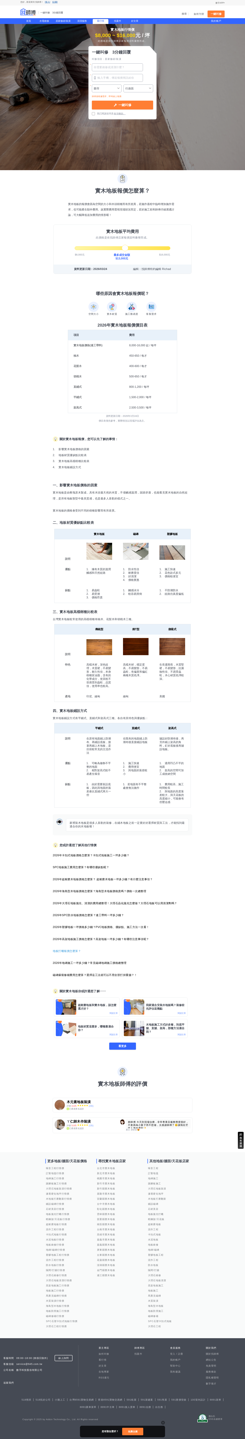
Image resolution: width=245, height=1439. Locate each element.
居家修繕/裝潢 (63, 21)
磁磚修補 (153, 1316)
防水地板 (153, 1265)
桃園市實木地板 (106, 1178)
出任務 (159, 1407)
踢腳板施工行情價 (56, 1183)
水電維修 (44, 21)
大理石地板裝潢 (157, 1188)
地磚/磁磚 (153, 1249)
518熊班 (26, 1399)
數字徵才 (211, 1383)
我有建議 (175, 1371)
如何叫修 (104, 1353)
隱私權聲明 (212, 1377)
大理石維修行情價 (56, 1275)
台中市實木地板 (106, 1204)
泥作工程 (153, 1229)
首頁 (28, 21)
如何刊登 (199, 14)
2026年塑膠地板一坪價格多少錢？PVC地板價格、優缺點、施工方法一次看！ (101, 927)
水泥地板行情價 (55, 1239)
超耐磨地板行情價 (56, 1224)
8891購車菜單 (88, 1407)
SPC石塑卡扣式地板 (160, 1321)
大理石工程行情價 (56, 1326)
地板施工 (153, 1290)
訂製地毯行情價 (55, 1173)
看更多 (122, 1046)
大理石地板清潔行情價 (59, 1280)
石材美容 (153, 1209)
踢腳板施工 (154, 1183)
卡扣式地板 (154, 1234)
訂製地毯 (153, 1173)
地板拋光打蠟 (156, 1214)
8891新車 (215, 1399)
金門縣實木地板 (106, 1270)
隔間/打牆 (153, 1270)
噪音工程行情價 (55, 1168)
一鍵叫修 (216, 13)
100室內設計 (198, 1399)
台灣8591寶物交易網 (81, 1399)
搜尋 (184, 13)
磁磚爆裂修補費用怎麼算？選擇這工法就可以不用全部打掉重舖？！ (95, 975)
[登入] (47, 2)
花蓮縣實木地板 (106, 1260)
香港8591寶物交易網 (110, 1399)
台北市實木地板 (106, 1168)
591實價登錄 (178, 1399)
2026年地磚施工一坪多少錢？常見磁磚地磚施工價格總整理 (90, 962)
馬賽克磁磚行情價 (56, 1295)
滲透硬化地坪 (156, 1193)
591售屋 (162, 1399)
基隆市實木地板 (106, 1193)
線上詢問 (63, 1358)
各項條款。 (120, 113)
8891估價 (145, 1407)
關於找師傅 (212, 1353)
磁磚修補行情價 (55, 1316)
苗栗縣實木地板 (106, 1219)
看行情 (100, 21)
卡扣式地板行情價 (56, 1234)
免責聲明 (211, 1365)
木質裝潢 (153, 1300)
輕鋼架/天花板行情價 (58, 1219)
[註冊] (55, 2)
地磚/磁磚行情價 (55, 1249)
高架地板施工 (156, 1285)
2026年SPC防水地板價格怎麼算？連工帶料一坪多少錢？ (88, 915)
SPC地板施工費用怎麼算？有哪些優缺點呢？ (81, 867)
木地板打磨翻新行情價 (59, 1198)
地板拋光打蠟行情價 (57, 1214)
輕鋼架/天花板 (156, 1219)
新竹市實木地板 (106, 1183)
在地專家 (104, 1371)
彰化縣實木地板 (106, 1209)
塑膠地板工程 (156, 1255)
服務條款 (211, 1371)
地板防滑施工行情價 (57, 1311)
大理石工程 (154, 1326)
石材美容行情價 (55, 1209)
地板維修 (153, 1244)
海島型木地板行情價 (57, 1306)
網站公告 (211, 1359)
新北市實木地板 (106, 1173)
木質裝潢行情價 (55, 1300)
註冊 (180, 1353)
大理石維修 (154, 1275)
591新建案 (147, 1399)
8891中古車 (108, 1407)
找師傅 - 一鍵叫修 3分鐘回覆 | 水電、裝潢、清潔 (28, 11)
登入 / (174, 1353)
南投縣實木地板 (106, 1224)
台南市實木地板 (106, 1229)
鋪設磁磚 (153, 1204)
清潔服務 (82, 21)
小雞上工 (60, 1399)
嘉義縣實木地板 (106, 1244)
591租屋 (131, 1399)
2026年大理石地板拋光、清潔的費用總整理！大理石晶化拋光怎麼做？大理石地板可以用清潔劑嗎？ (115, 903)
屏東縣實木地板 (106, 1249)
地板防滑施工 (156, 1311)
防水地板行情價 (55, 1265)
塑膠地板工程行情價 (57, 1255)
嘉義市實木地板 (106, 1239)
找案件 (117, 21)
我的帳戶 (216, 21)
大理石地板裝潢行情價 (59, 1188)
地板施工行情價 (55, 1290)
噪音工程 (153, 1168)
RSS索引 (104, 1377)
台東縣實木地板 (106, 1255)
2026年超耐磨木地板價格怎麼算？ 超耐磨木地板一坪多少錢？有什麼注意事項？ (103, 879)
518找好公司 (43, 1399)
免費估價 (132, 1431)
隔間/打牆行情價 (55, 1270)
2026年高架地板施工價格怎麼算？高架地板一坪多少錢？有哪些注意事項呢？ (101, 939)
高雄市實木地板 (106, 1234)
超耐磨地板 (154, 1224)
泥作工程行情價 (55, 1229)
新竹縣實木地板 (106, 1188)
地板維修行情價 (55, 1244)
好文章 (134, 21)
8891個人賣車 (127, 1407)
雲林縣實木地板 (106, 1214)
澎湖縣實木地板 (106, 1265)
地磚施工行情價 (55, 1178)
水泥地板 (153, 1239)
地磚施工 (153, 1178)
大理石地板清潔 (157, 1280)
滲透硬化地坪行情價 (57, 1193)
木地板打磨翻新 (157, 1198)
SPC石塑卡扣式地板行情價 (61, 1321)
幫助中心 (175, 1365)
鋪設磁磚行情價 (55, 1204)
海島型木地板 (156, 1306)
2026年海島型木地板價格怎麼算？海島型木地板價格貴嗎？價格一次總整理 (99, 891)
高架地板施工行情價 (57, 1285)
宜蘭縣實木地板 (106, 1198)
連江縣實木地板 (106, 1275)
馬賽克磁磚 (154, 1295)
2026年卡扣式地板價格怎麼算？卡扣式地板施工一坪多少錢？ (91, 855)
